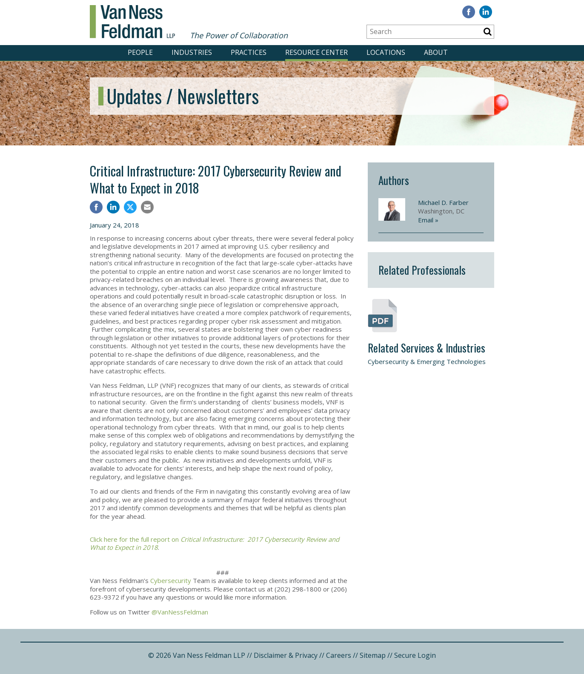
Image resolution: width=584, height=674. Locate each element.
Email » (428, 220)
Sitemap (373, 655)
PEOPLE (140, 52)
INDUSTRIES (192, 52)
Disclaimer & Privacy (286, 655)
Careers (338, 655)
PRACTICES (248, 52)
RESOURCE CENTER (316, 52)
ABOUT (436, 52)
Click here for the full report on (214, 543)
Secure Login (415, 655)
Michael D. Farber (443, 202)
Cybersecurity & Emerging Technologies (427, 361)
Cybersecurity (170, 580)
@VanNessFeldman (180, 612)
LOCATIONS (385, 52)
